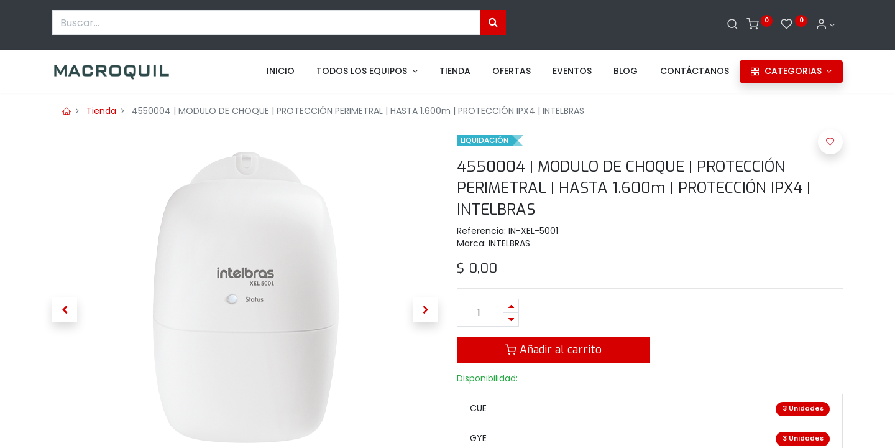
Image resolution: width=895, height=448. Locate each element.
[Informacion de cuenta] (825, 25)
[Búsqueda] (493, 22)
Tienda (101, 111)
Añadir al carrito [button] (553, 349)
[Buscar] (732, 25)
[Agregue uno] (510, 305)
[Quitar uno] (510, 319)
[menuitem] (281, 71)
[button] (64, 309)
